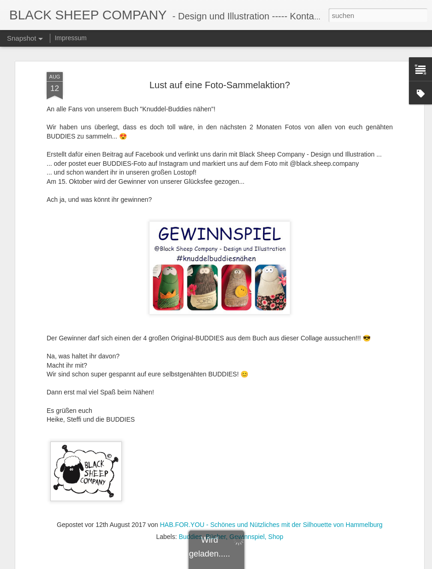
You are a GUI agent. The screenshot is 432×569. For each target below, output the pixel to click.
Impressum (70, 38)
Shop (275, 533)
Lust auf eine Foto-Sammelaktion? (220, 81)
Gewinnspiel (246, 533)
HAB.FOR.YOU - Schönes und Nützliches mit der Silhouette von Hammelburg (271, 521)
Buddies (190, 533)
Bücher (216, 533)
